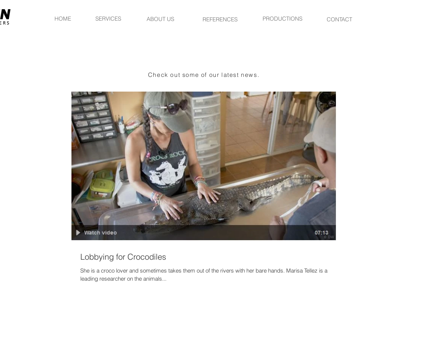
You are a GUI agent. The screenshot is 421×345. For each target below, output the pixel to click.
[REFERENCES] (220, 19)
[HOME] (63, 18)
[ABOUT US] (160, 18)
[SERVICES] (108, 18)
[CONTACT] (339, 19)
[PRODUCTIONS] (282, 18)
